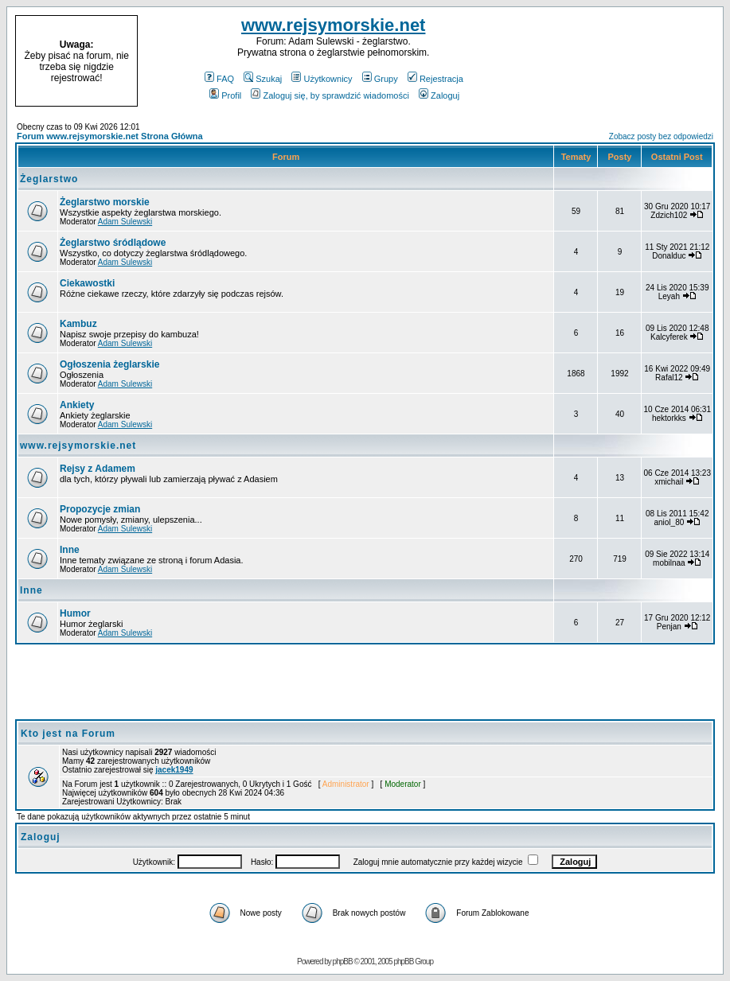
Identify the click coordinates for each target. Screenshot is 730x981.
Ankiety (77, 405)
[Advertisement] (622, 61)
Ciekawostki (87, 283)
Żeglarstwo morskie (105, 202)
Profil (225, 95)
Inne (70, 549)
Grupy (380, 79)
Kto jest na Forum (68, 733)
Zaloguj (439, 95)
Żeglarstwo (49, 179)
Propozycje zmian (100, 509)
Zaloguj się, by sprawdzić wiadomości (329, 95)
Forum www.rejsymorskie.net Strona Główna (110, 136)
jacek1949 (174, 769)
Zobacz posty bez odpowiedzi (661, 136)
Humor (75, 613)
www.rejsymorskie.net (333, 25)
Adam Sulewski (125, 221)
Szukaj (263, 79)
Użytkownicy (321, 79)
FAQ (219, 79)
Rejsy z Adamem (97, 468)
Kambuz (78, 323)
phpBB (343, 961)
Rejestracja (435, 79)
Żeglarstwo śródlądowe (113, 242)
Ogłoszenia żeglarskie (109, 364)
